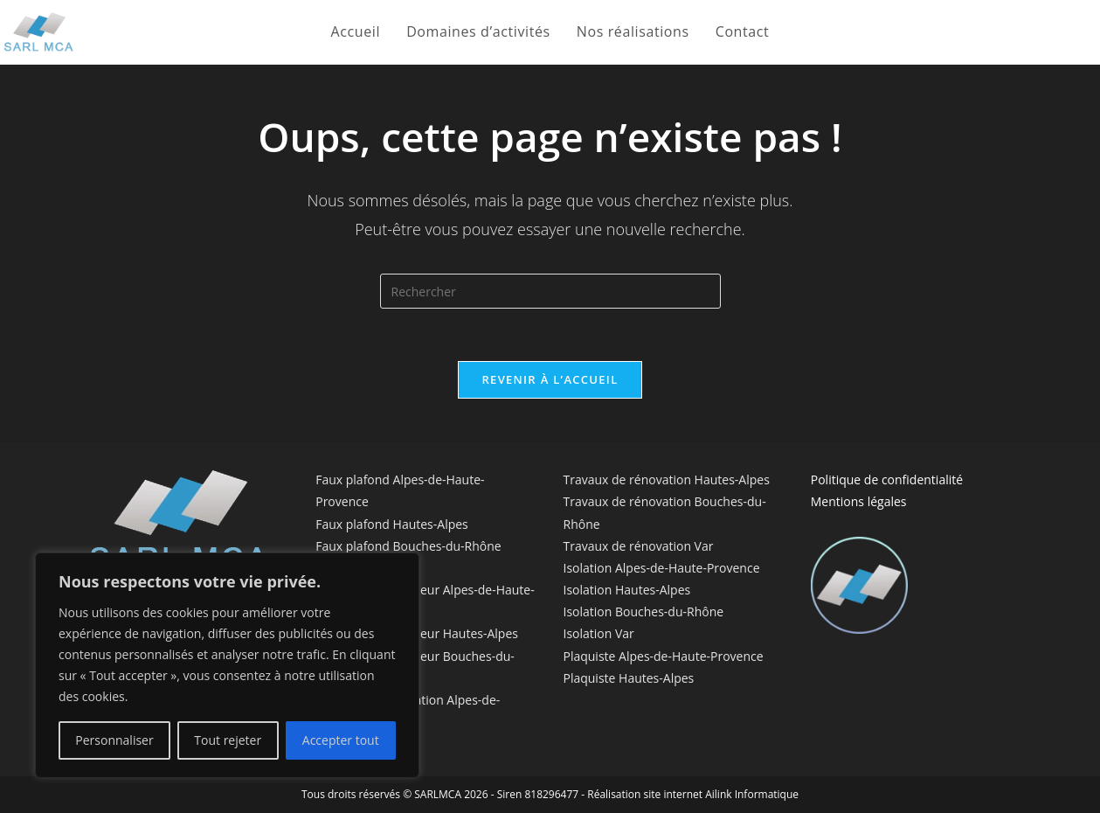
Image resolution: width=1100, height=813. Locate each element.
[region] (227, 665)
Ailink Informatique (752, 794)
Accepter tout (340, 740)
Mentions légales (859, 501)
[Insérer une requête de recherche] (550, 291)
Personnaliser (114, 740)
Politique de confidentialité (887, 479)
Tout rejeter (227, 740)
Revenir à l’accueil (549, 379)
